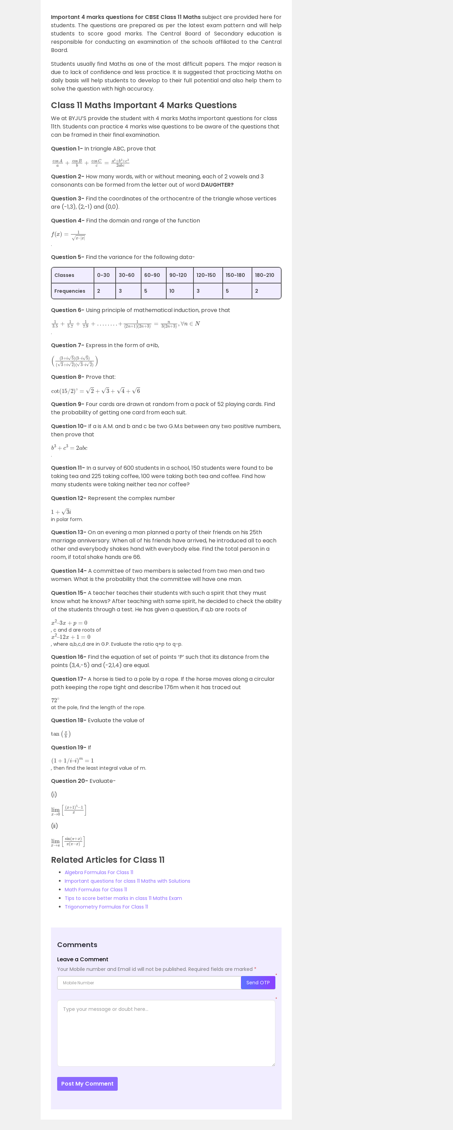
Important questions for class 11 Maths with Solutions (127, 881)
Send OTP (258, 982)
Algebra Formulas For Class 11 (99, 872)
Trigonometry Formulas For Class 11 (106, 906)
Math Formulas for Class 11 (96, 889)
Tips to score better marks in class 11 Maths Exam (123, 898)
